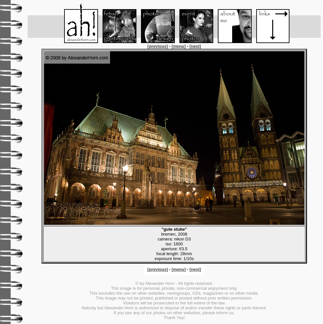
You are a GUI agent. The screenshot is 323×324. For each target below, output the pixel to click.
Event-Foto (193, 23)
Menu (78, 23)
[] (158, 46)
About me (232, 23)
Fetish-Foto (116, 23)
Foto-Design (155, 23)
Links (270, 23)
